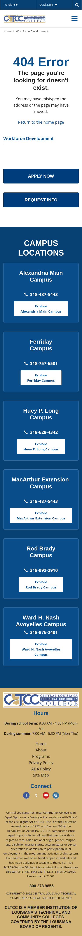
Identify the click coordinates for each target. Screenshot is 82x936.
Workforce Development (32, 31)
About (41, 750)
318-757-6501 (44, 363)
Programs (41, 756)
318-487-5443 (44, 294)
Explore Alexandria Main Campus (41, 308)
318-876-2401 (44, 632)
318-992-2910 (44, 570)
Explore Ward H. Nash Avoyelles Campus (41, 649)
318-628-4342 (44, 432)
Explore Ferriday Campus (41, 377)
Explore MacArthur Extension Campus (41, 515)
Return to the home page (41, 122)
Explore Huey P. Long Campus (40, 446)
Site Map (41, 775)
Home (7, 31)
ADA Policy (41, 769)
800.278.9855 (42, 886)
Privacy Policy (41, 762)
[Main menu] (74, 18)
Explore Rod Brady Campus (41, 584)
